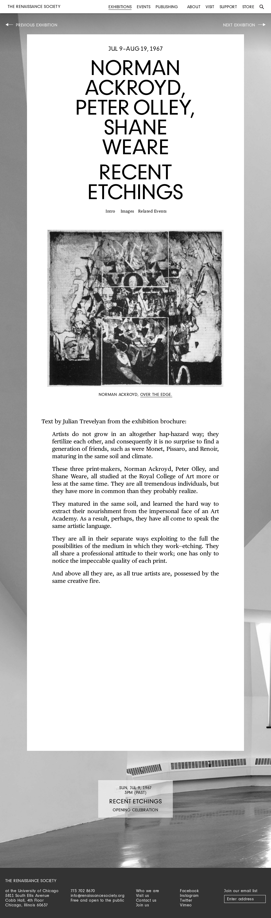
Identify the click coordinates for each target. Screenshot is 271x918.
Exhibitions (120, 6)
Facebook (189, 890)
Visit (210, 6)
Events (144, 6)
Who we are (147, 890)
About (194, 6)
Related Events (152, 211)
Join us (142, 904)
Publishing (167, 6)
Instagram (189, 895)
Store (248, 6)
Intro (110, 211)
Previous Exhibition (36, 24)
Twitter (186, 900)
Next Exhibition (239, 24)
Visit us (142, 895)
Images (127, 211)
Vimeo (186, 904)
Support (228, 6)
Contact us (146, 900)
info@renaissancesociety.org (98, 895)
